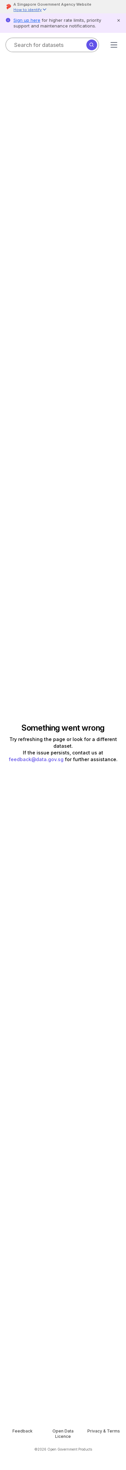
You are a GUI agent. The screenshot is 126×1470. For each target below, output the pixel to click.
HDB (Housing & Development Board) (48, 167)
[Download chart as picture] (97, 263)
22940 (87, 694)
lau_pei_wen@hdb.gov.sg (35, 1276)
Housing (24, 87)
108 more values (30, 555)
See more (16, 205)
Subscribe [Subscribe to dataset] (92, 219)
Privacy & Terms (100, 1396)
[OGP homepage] (63, 1382)
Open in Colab (33, 976)
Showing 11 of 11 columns (88, 484)
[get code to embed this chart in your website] (114, 263)
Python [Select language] (26, 1069)
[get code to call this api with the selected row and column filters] (29, 484)
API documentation (69, 1042)
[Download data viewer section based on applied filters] (12, 484)
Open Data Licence (52, 1331)
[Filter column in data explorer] (59, 504)
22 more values (94, 555)
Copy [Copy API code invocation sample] (101, 1069)
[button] (30, 10)
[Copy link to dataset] (12, 234)
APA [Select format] (22, 1188)
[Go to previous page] (9, 694)
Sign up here (26, 20)
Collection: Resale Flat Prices (34, 62)
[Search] (91, 45)
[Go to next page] (102, 694)
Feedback (26, 1396)
